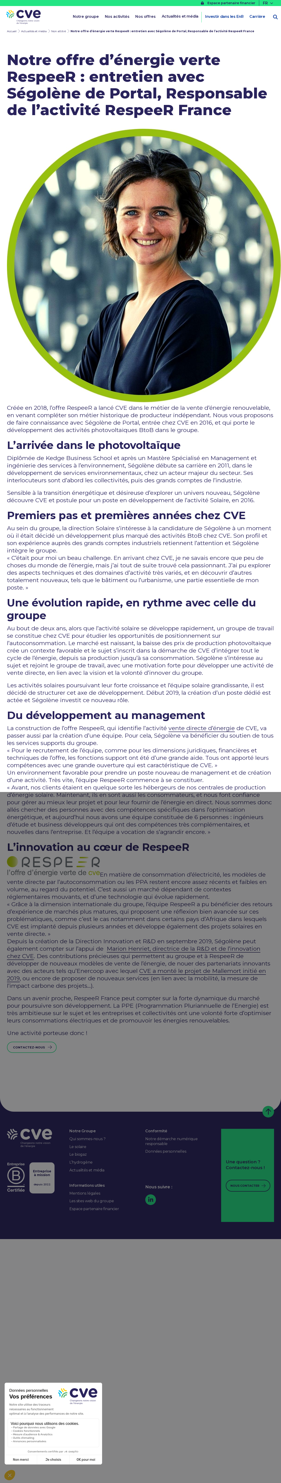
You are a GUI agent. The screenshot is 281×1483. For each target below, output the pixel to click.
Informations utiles (87, 1185)
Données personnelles (165, 1151)
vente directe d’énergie (201, 728)
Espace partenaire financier (228, 3)
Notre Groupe (82, 1131)
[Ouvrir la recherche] (275, 17)
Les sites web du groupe (91, 1201)
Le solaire (77, 1147)
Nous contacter (244, 1185)
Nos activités (117, 16)
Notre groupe (86, 16)
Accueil (11, 31)
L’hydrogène (80, 1162)
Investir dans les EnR (224, 16)
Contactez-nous (29, 1047)
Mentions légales (84, 1193)
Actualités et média (180, 16)
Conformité (156, 1131)
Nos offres (145, 16)
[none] (268, 3)
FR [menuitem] (265, 3)
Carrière (257, 16)
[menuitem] (268, 3)
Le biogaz (78, 1154)
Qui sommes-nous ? (87, 1139)
